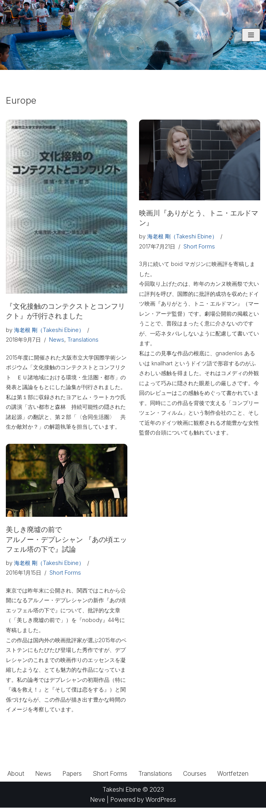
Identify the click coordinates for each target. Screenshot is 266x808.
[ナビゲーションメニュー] (251, 35)
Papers (72, 773)
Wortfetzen (233, 773)
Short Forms (199, 246)
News (56, 339)
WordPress (161, 799)
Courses (195, 773)
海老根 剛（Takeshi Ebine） (49, 330)
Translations (83, 339)
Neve (96, 799)
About (15, 773)
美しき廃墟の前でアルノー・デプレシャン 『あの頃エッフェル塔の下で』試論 (66, 539)
